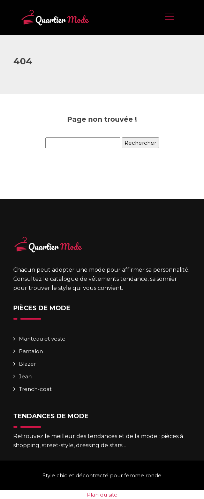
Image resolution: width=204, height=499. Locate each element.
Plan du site (102, 494)
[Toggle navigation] (169, 17)
